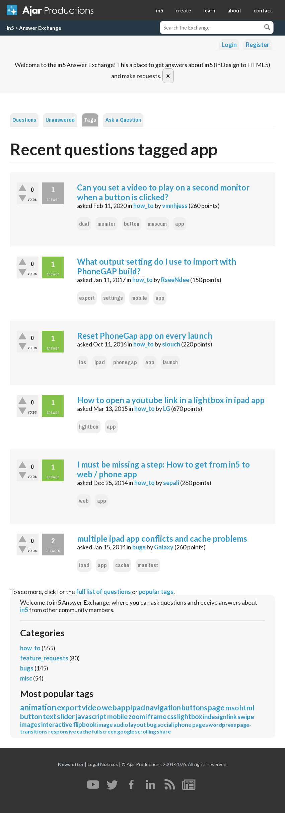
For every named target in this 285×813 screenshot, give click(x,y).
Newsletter (71, 764)
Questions (24, 120)
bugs (139, 547)
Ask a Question (123, 120)
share (164, 731)
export (87, 298)
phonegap (125, 362)
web (84, 501)
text (49, 716)
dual (84, 224)
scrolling (145, 731)
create (183, 10)
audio (121, 724)
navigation (163, 707)
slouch (171, 344)
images (30, 724)
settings (113, 298)
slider (66, 716)
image (105, 724)
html (247, 707)
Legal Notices (102, 764)
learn (209, 10)
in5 (159, 10)
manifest (148, 565)
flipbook (84, 724)
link (232, 716)
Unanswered (60, 120)
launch (170, 362)
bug (152, 724)
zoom (136, 716)
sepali (171, 482)
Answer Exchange (40, 28)
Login (229, 44)
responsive (62, 731)
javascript (90, 716)
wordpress (222, 724)
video (91, 707)
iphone (182, 724)
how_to (143, 205)
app (179, 224)
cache (122, 565)
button (131, 224)
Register (257, 44)
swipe (245, 716)
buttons (194, 707)
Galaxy (163, 547)
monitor (106, 224)
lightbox (88, 427)
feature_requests (44, 658)
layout (137, 724)
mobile (139, 298)
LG (166, 408)
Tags (90, 120)
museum (157, 224)
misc (26, 678)
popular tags (156, 591)
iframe (156, 716)
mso (232, 707)
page (216, 707)
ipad (99, 362)
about (234, 10)
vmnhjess (175, 205)
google (125, 731)
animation (38, 707)
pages (200, 724)
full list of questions (103, 591)
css (171, 716)
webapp (116, 707)
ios (82, 362)
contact (263, 10)
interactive (56, 724)
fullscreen (104, 731)
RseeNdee (175, 279)
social (164, 724)
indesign (214, 716)
